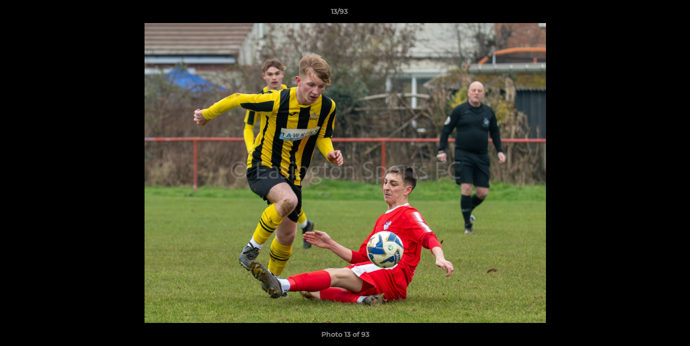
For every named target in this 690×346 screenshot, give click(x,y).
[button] (649, 14)
